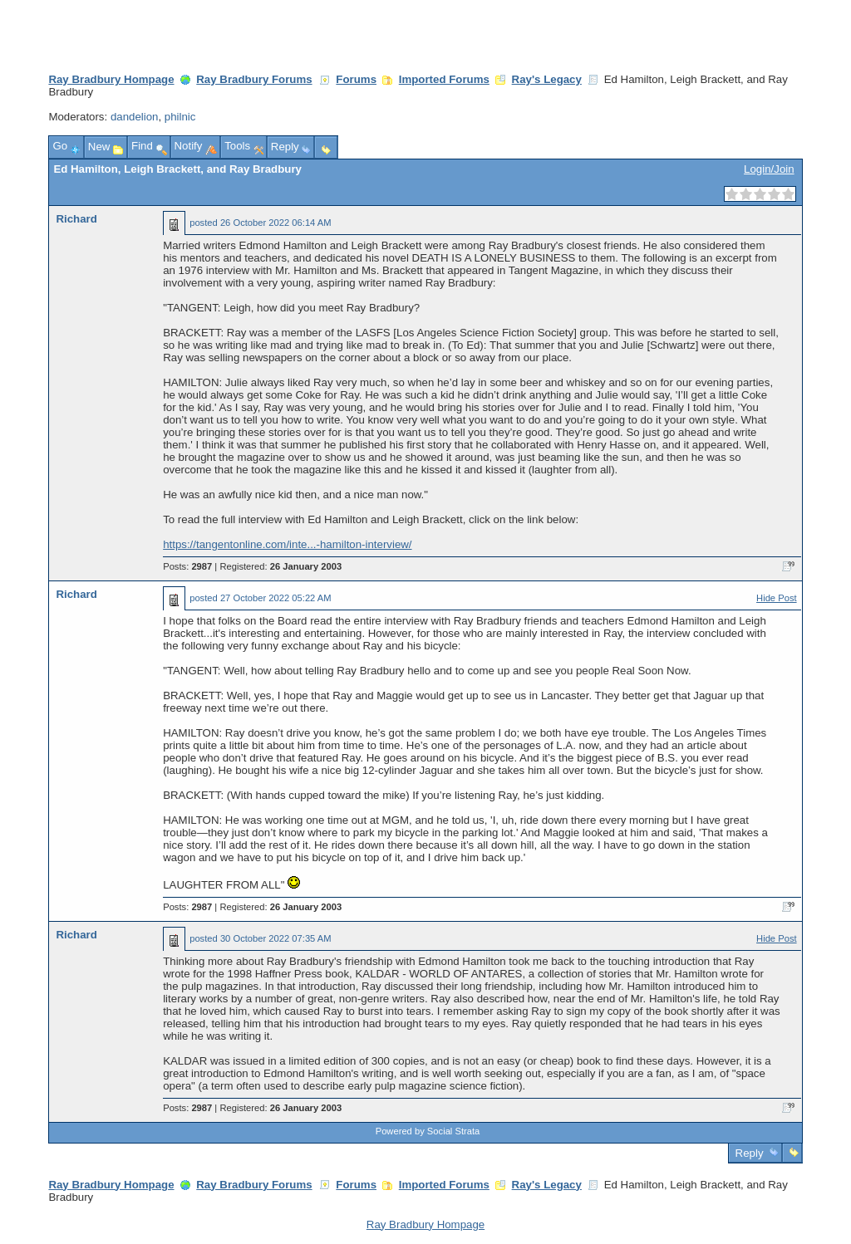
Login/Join (769, 169)
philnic (180, 116)
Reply (749, 1153)
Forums (356, 79)
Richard (76, 219)
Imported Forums (444, 79)
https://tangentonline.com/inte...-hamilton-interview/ (287, 544)
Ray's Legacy (547, 79)
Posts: (187, 566)
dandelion (135, 116)
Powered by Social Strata (428, 1131)
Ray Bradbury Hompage (111, 79)
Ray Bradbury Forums (254, 79)
